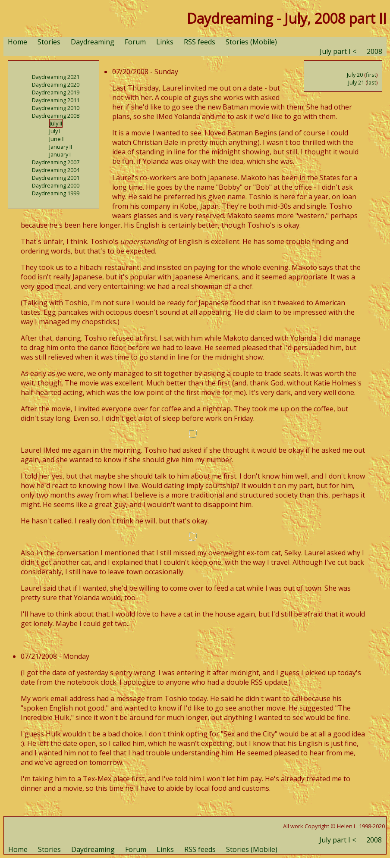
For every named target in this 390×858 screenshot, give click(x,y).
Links (164, 42)
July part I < (338, 51)
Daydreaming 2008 (55, 115)
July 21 (356, 82)
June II (57, 139)
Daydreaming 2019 (55, 92)
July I (54, 131)
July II (56, 123)
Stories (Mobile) (251, 42)
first (371, 74)
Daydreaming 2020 (55, 84)
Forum (135, 42)
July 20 (355, 74)
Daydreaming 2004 (55, 170)
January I (60, 154)
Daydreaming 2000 (55, 185)
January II (60, 146)
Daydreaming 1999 (55, 193)
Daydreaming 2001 (55, 178)
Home (17, 42)
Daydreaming (92, 42)
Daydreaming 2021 (55, 77)
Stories (49, 42)
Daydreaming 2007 (55, 162)
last (371, 82)
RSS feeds (199, 42)
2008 (374, 51)
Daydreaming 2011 (55, 100)
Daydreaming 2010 (55, 108)
